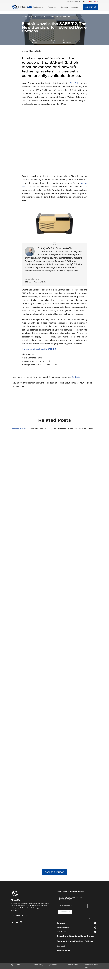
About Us (74, 7)
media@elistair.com (30, 364)
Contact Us (90, 7)
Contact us (77, 377)
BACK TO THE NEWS (54, 872)
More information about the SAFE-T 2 (39, 349)
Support (64, 7)
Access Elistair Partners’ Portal (76, 1)
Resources (52, 7)
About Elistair (63, 950)
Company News (18, 428)
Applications (38, 7)
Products (24, 7)
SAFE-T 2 (58, 62)
